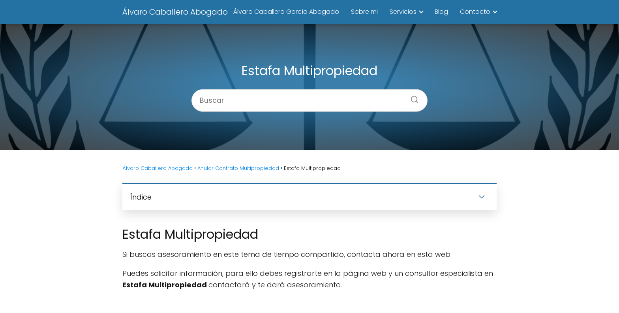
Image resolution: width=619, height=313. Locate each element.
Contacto (475, 11)
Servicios (403, 11)
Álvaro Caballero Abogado (175, 11)
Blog (441, 11)
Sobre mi (364, 11)
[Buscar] (412, 97)
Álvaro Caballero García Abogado (286, 11)
